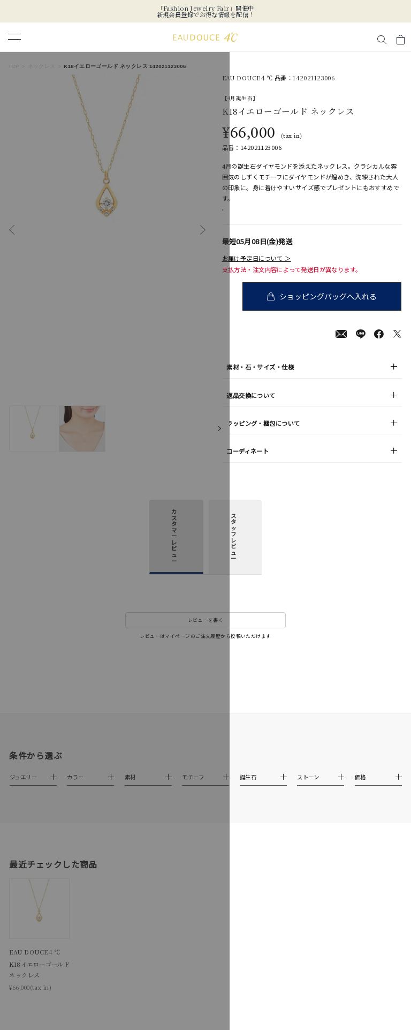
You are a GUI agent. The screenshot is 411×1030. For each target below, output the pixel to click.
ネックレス (42, 66)
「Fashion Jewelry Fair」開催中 (205, 8)
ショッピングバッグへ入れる (329, 307)
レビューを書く (205, 631)
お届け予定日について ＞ (256, 269)
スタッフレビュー (233, 548)
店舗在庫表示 (248, 215)
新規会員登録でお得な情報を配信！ (206, 14)
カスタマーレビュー (174, 547)
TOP (13, 66)
